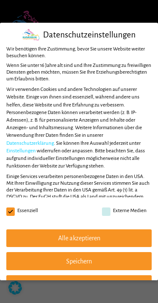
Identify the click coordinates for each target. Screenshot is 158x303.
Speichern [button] (79, 261)
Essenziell (22, 210)
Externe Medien (124, 210)
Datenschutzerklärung (30, 143)
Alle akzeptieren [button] (79, 238)
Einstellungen (21, 151)
